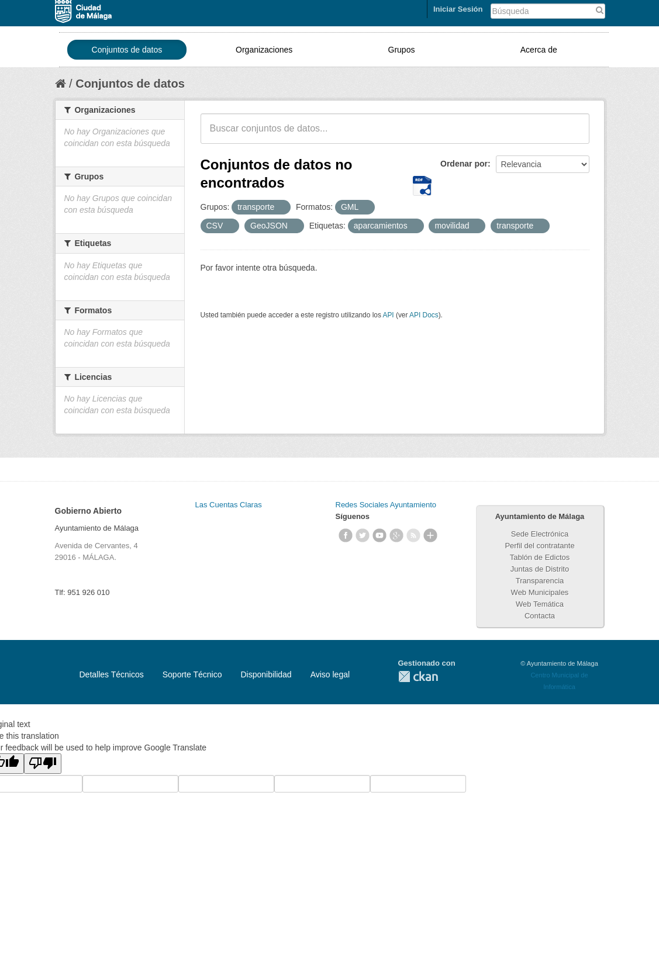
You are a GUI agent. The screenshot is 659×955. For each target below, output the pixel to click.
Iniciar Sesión (458, 9)
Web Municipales (540, 592)
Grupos (401, 49)
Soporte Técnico (192, 674)
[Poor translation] (42, 763)
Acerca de (538, 49)
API (388, 315)
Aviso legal (330, 674)
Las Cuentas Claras (228, 504)
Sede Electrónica (539, 534)
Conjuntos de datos (127, 49)
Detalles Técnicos (112, 674)
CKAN (418, 676)
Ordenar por (464, 163)
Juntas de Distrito (539, 569)
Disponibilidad (265, 674)
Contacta (540, 615)
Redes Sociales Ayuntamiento (386, 504)
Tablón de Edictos (540, 557)
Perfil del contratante (539, 545)
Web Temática (540, 604)
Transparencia (540, 580)
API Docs (424, 315)
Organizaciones (264, 49)
